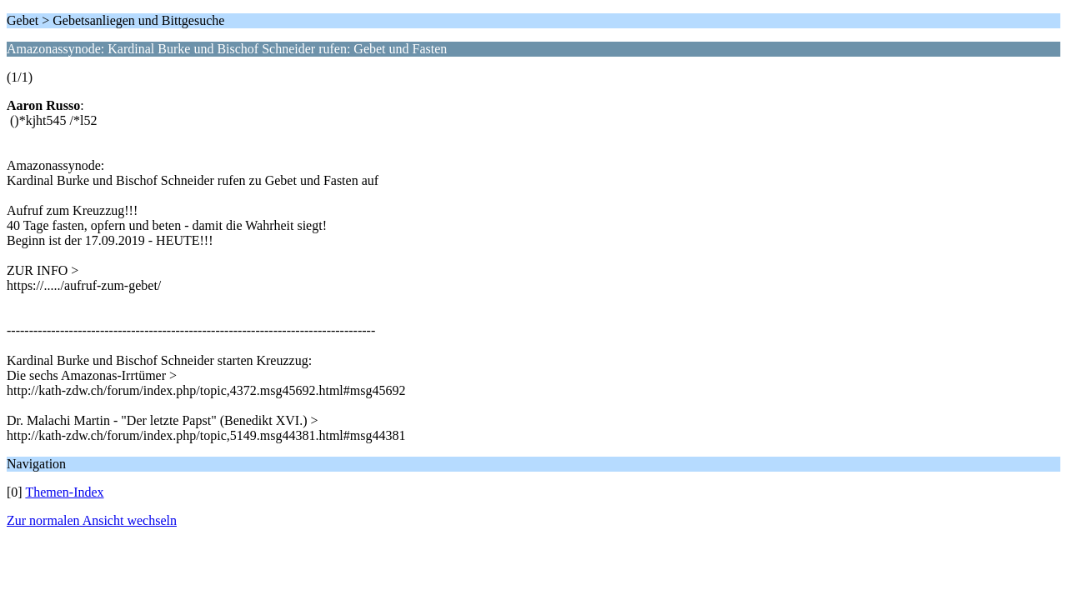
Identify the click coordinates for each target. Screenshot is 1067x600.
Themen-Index (64, 492)
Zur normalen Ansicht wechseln (92, 520)
